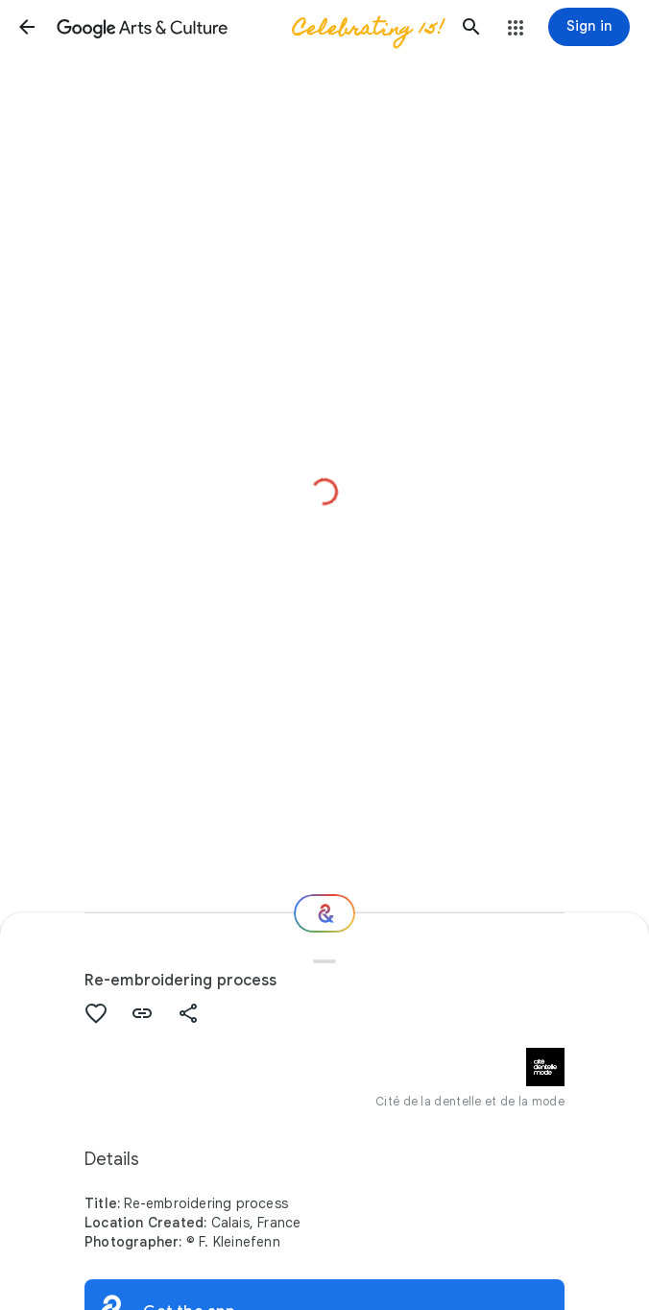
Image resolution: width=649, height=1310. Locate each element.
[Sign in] (589, 27)
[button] (27, 27)
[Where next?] (324, 913)
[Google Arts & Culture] (249, 27)
